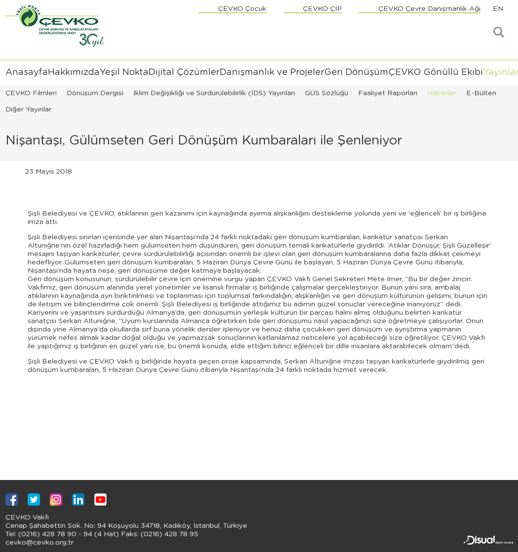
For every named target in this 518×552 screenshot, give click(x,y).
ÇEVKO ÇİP (322, 8)
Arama (499, 32)
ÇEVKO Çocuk (242, 8)
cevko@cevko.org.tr (39, 542)
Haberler (441, 93)
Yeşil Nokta (124, 72)
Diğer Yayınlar (28, 109)
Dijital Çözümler (184, 72)
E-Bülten (481, 93)
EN (498, 8)
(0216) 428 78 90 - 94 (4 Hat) (67, 534)
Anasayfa (26, 72)
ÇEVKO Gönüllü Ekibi (435, 72)
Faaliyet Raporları (387, 93)
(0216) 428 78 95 (168, 534)
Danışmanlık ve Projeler (272, 72)
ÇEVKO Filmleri (31, 93)
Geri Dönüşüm (356, 72)
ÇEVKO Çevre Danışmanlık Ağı (429, 8)
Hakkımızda (74, 72)
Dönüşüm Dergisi (95, 93)
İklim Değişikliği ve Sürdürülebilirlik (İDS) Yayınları (214, 93)
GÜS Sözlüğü (326, 93)
